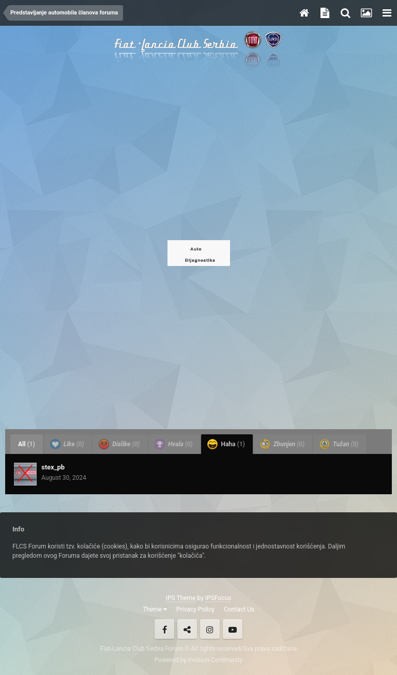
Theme (155, 609)
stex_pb (53, 467)
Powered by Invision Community (199, 660)
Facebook (164, 629)
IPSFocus (218, 598)
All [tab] (26, 444)
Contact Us (239, 609)
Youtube (232, 629)
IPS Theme (181, 598)
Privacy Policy (195, 609)
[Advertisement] (198, 155)
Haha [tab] (226, 444)
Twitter (187, 629)
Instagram (210, 629)
